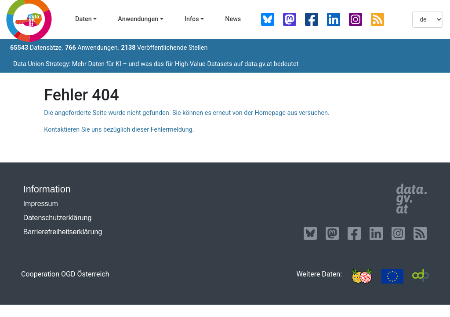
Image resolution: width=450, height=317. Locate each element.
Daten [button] (83, 19)
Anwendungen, (92, 48)
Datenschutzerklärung (57, 217)
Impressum (40, 203)
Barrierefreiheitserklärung (62, 232)
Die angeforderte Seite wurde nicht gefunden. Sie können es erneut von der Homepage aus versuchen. (186, 113)
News (233, 19)
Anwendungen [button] (138, 19)
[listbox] (427, 19)
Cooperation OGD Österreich (65, 274)
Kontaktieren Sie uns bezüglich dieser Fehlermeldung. (119, 129)
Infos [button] (192, 19)
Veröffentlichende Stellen (164, 48)
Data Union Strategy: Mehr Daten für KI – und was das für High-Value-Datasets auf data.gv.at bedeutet (155, 64)
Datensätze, (36, 48)
